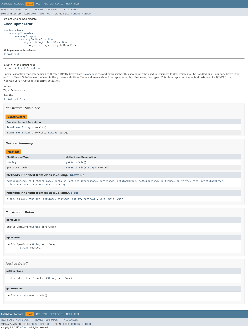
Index (69, 4)
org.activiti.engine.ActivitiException (45, 42)
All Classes (71, 9)
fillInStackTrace (40, 181)
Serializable (12, 54)
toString (59, 184)
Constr (35, 14)
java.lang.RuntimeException (36, 39)
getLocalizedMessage (83, 181)
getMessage (107, 181)
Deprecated (57, 4)
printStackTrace (187, 181)
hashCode (63, 199)
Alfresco (24, 327)
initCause (167, 181)
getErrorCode (75, 162)
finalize (34, 199)
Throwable (76, 175)
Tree (45, 4)
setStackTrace (40, 184)
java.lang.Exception (25, 36)
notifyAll (90, 199)
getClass (49, 199)
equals (21, 199)
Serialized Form (14, 99)
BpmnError (13, 127)
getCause (60, 181)
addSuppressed (16, 181)
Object (73, 192)
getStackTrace (126, 181)
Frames (39, 9)
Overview (6, 4)
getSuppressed (148, 181)
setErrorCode (75, 167)
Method (45, 14)
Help (76, 4)
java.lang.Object (13, 30)
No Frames (51, 9)
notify (76, 199)
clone (10, 199)
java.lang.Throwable (21, 33)
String (26, 127)
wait (103, 199)
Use (38, 4)
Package (19, 4)
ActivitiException (27, 68)
